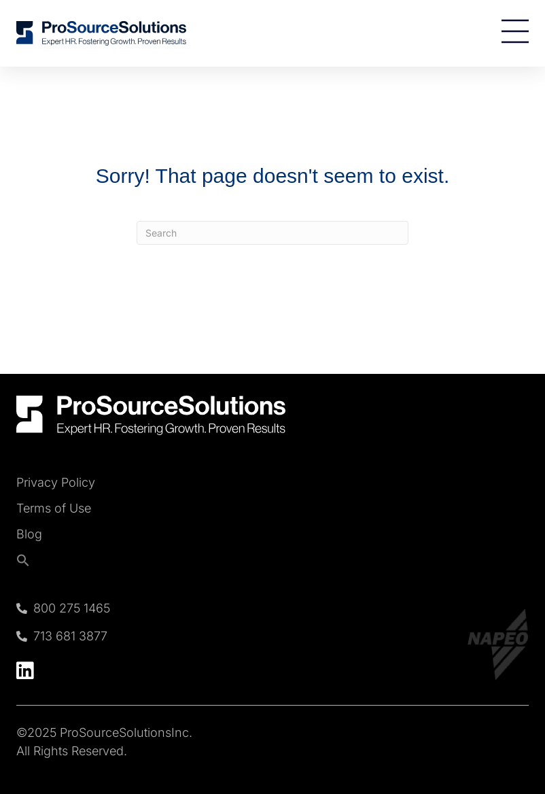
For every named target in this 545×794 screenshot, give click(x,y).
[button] (55, 560)
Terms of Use (53, 508)
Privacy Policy (55, 482)
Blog (29, 534)
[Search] (272, 233)
